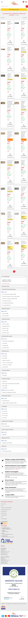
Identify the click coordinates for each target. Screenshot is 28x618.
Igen (4, 432)
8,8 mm (4, 411)
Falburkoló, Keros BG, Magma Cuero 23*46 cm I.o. (10, 75)
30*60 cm (5, 326)
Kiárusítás (4, 444)
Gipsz (4, 386)
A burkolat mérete (6, 317)
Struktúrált (5, 345)
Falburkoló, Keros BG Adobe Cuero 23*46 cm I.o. (23, 49)
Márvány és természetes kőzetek (10, 381)
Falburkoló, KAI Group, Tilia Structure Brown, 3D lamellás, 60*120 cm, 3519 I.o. (23, 132)
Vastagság (4, 404)
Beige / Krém (5, 358)
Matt (4, 373)
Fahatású (5, 343)
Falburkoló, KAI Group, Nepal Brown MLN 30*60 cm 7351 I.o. (23, 187)
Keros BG (5, 311)
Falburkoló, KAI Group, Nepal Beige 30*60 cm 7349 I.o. (10, 160)
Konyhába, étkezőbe (7, 301)
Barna (4, 354)
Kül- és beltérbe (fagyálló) (8, 292)
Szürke (4, 356)
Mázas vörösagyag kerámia (8, 390)
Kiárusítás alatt (6, 449)
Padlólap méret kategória (7, 419)
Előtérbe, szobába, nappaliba (9, 296)
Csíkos (4, 341)
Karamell (5, 365)
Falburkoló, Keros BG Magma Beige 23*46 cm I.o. (23, 75)
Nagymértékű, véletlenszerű (9, 400)
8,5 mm (4, 413)
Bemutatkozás (4, 511)
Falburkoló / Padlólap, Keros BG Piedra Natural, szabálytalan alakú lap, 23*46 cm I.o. (24, 103)
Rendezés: (3, 17)
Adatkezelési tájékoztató (5, 507)
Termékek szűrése (14, 9)
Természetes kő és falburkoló (10, 13)
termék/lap (25, 17)
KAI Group (5, 313)
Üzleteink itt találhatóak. (15, 467)
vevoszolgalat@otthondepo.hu (7, 532)
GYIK (2, 514)
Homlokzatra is (6, 298)
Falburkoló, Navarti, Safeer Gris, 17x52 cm (23, 23)
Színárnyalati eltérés (6, 393)
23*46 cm (5, 322)
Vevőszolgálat (4, 513)
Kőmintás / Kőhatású (7, 339)
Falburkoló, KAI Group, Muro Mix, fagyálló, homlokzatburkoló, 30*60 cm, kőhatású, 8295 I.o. (10, 103)
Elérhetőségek (4, 516)
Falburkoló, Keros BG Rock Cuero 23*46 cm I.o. (23, 241)
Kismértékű (5, 398)
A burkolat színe (5, 349)
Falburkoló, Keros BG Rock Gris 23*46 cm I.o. (24, 211)
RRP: (8, 25)
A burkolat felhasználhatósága (8, 287)
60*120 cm (5, 330)
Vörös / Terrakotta (7, 360)
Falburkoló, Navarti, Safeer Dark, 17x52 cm (9, 49)
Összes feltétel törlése (6, 281)
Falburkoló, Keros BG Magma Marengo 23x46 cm (23, 160)
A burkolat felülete (6, 368)
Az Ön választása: (6, 274)
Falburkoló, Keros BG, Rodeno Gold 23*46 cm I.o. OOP (9, 241)
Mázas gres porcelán (7, 388)
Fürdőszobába (6, 303)
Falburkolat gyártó (6, 306)
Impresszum (3, 501)
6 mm (4, 415)
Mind (4, 290)
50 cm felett (5, 424)
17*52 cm (5, 328)
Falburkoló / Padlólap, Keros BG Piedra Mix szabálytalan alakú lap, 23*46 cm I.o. (9, 213)
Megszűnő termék (6, 435)
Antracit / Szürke (6, 362)
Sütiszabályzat (4, 509)
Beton (4, 383)
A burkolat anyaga (6, 376)
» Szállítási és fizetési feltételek (6, 505)
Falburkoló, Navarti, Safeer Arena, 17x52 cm (9, 23)
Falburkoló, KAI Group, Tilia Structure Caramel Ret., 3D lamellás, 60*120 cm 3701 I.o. (10, 132)
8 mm (4, 409)
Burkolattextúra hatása (7, 334)
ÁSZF (2, 503)
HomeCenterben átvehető (7, 427)
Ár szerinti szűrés (5, 284)
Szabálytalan (5, 324)
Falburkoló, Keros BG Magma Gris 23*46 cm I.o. (9, 186)
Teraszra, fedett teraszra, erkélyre (10, 294)
